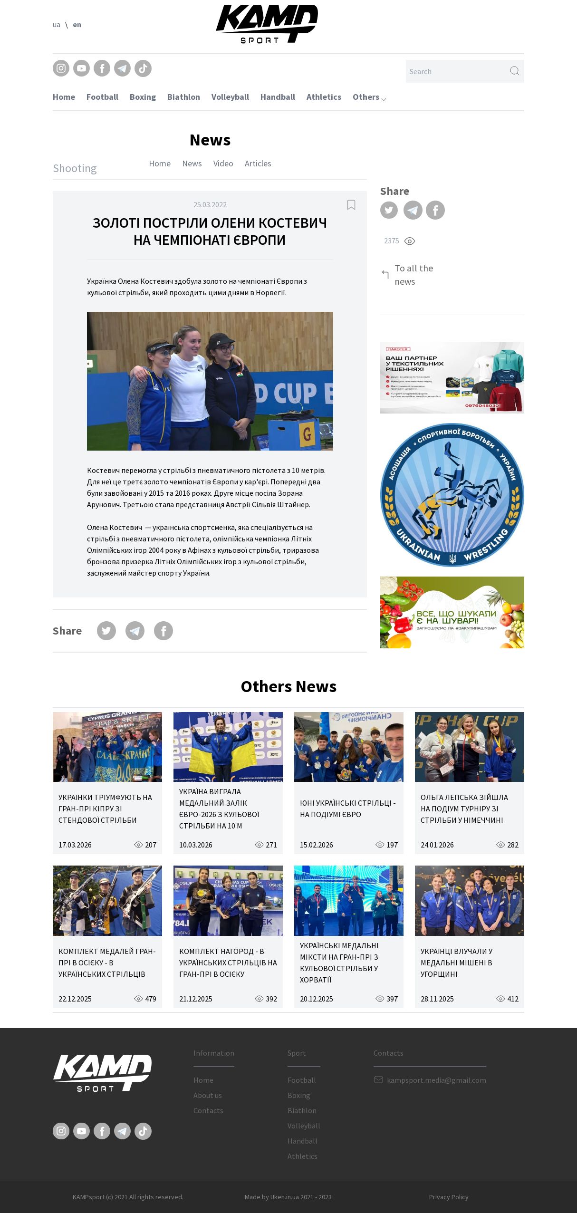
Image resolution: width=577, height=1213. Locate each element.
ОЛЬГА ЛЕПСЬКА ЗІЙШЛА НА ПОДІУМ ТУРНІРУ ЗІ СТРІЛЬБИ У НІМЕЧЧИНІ (464, 808)
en (77, 24)
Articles (258, 163)
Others (369, 96)
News (192, 163)
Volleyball (230, 96)
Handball (277, 96)
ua (56, 24)
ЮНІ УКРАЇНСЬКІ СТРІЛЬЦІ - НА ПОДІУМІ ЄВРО (348, 808)
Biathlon (183, 96)
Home (64, 96)
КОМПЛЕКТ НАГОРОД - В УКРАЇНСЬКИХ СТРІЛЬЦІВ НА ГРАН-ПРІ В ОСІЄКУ (228, 962)
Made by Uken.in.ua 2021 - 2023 (288, 1197)
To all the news (413, 274)
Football (102, 96)
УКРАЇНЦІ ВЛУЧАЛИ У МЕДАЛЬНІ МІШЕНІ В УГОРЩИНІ (456, 962)
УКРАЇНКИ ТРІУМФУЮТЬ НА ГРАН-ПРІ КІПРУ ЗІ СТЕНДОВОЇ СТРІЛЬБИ (105, 808)
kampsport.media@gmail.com (436, 1080)
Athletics (324, 96)
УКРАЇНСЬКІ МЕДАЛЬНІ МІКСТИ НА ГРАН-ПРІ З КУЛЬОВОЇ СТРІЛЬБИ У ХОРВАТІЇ (339, 962)
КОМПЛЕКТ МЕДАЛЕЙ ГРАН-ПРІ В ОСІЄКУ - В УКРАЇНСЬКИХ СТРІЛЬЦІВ (107, 962)
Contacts (208, 1110)
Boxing (143, 96)
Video (223, 163)
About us (207, 1095)
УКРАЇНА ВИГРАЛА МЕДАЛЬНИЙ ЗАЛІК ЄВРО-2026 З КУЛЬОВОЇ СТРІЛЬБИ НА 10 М (219, 808)
